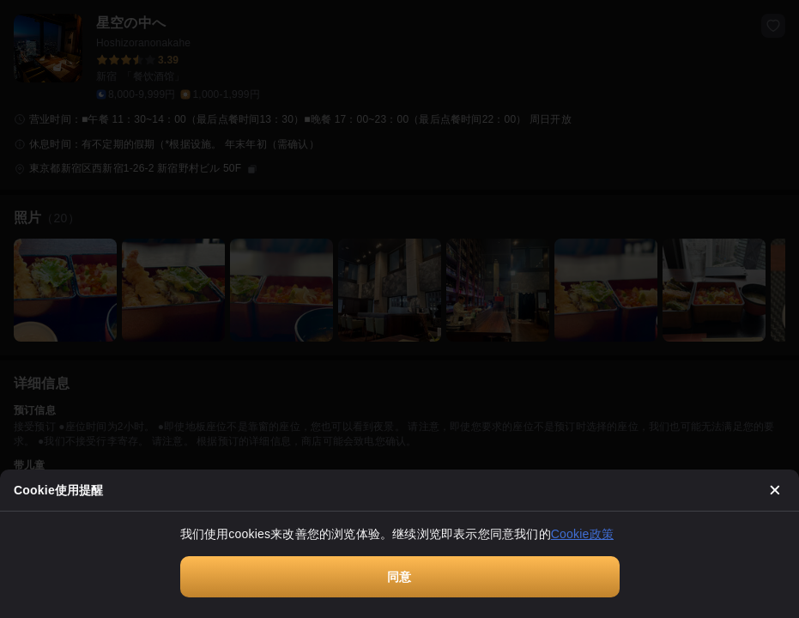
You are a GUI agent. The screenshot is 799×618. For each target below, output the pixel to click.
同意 (399, 577)
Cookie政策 (582, 534)
